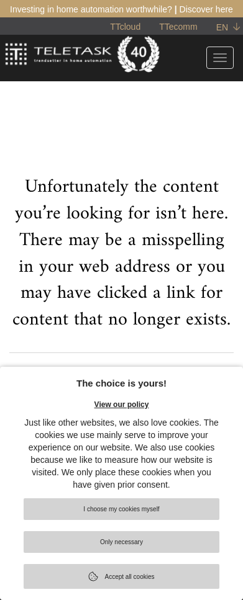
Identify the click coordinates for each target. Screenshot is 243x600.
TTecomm (178, 27)
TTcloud (125, 27)
